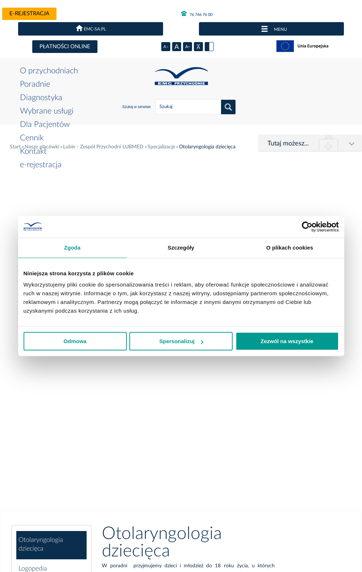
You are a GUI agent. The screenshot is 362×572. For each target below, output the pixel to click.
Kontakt (33, 151)
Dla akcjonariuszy (32, 511)
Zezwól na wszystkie (287, 341)
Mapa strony (205, 502)
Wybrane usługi (47, 111)
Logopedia (32, 210)
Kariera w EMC (167, 502)
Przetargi (68, 479)
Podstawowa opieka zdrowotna (46, 380)
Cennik (31, 138)
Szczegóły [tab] (181, 247)
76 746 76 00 (196, 13)
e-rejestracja (29, 13)
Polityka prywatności (35, 502)
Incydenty (76, 502)
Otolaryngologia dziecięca (40, 186)
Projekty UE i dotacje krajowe (258, 502)
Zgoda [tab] (72, 247)
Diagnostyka (41, 98)
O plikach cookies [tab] (289, 247)
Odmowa (74, 341)
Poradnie (35, 84)
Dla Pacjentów (45, 124)
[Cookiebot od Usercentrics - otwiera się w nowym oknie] (307, 226)
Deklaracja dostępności (118, 502)
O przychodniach (49, 71)
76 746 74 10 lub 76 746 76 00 (164, 415)
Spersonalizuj (181, 341)
